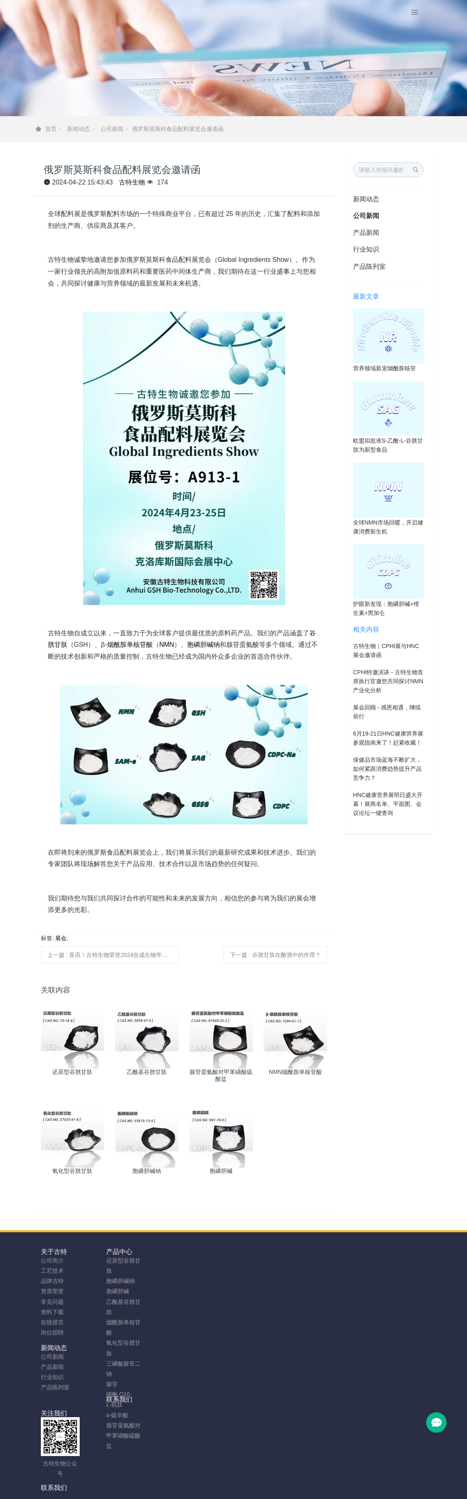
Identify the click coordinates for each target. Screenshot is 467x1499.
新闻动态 (78, 129)
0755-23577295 (372, 1268)
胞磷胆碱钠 (203, 644)
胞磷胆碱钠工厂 (151, 1489)
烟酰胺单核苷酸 (130, 644)
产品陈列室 (369, 266)
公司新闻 (112, 129)
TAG (228, 1479)
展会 (61, 938)
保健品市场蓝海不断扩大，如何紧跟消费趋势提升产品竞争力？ (387, 768)
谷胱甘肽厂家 (67, 1489)
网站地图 (206, 1479)
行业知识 (366, 249)
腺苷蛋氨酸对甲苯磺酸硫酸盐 (107, 1435)
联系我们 (202, 1251)
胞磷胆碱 (101, 1291)
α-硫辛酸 (101, 1415)
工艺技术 (52, 1270)
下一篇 (275, 955)
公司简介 (52, 1260)
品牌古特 (52, 1281)
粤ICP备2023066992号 (267, 1479)
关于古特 (54, 1251)
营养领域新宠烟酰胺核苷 (384, 368)
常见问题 (52, 1302)
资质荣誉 (52, 1291)
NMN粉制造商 (108, 1489)
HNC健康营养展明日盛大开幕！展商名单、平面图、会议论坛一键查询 (387, 804)
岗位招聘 (52, 1332)
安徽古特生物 (167, 1468)
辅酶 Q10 (102, 1394)
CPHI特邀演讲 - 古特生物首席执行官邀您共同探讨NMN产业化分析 (388, 681)
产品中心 (103, 1251)
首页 (51, 129)
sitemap (180, 1479)
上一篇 (113, 955)
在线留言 (52, 1322)
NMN (166, 644)
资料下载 (52, 1312)
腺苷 (96, 1384)
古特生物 (132, 182)
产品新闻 (366, 232)
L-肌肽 (98, 1404)
